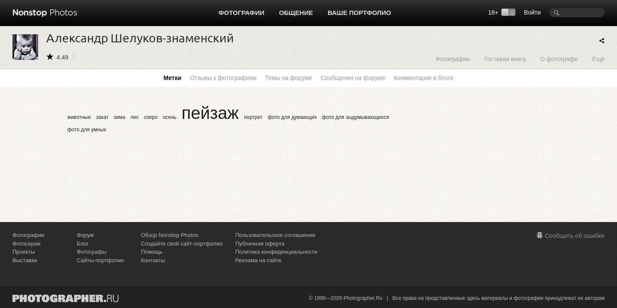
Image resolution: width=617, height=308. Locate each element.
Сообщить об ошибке (575, 235)
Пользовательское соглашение (275, 235)
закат (102, 117)
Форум (85, 235)
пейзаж (210, 113)
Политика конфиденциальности (276, 252)
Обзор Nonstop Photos (169, 235)
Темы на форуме (288, 77)
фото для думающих (292, 117)
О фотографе (559, 59)
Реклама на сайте (258, 260)
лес (134, 117)
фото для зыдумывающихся (355, 117)
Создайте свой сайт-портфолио (181, 243)
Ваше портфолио (359, 12)
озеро (151, 117)
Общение (296, 12)
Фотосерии (26, 243)
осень (170, 117)
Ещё (598, 59)
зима (119, 117)
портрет (253, 117)
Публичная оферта (260, 243)
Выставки (24, 260)
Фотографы (91, 252)
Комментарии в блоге (423, 77)
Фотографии (241, 12)
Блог (83, 243)
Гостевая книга (504, 59)
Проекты (23, 252)
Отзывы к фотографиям (223, 77)
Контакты (153, 260)
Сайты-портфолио (100, 260)
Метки (173, 77)
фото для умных (86, 130)
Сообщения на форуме (352, 77)
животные (79, 117)
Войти (532, 12)
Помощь (151, 252)
